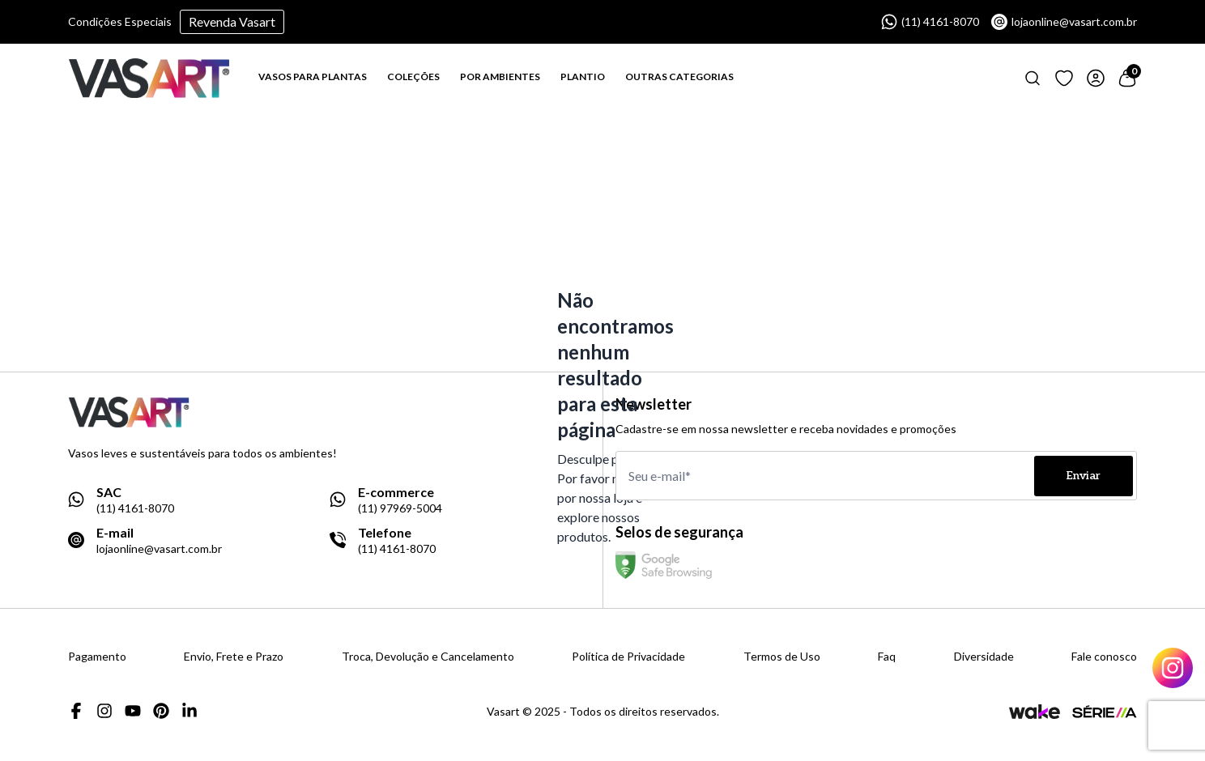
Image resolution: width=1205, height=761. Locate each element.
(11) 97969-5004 (400, 508)
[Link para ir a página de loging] (1064, 78)
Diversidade (984, 656)
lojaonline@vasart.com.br (1064, 22)
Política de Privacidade (628, 656)
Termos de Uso (781, 656)
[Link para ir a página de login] (1095, 78)
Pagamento (97, 656)
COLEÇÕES (413, 76)
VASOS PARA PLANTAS (312, 76)
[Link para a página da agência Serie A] (1104, 711)
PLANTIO (582, 76)
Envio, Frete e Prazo (233, 656)
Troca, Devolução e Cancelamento (428, 656)
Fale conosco (1104, 656)
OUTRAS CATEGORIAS (679, 76)
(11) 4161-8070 (930, 22)
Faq (887, 656)
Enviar (1084, 476)
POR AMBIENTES (500, 76)
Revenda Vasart (232, 21)
